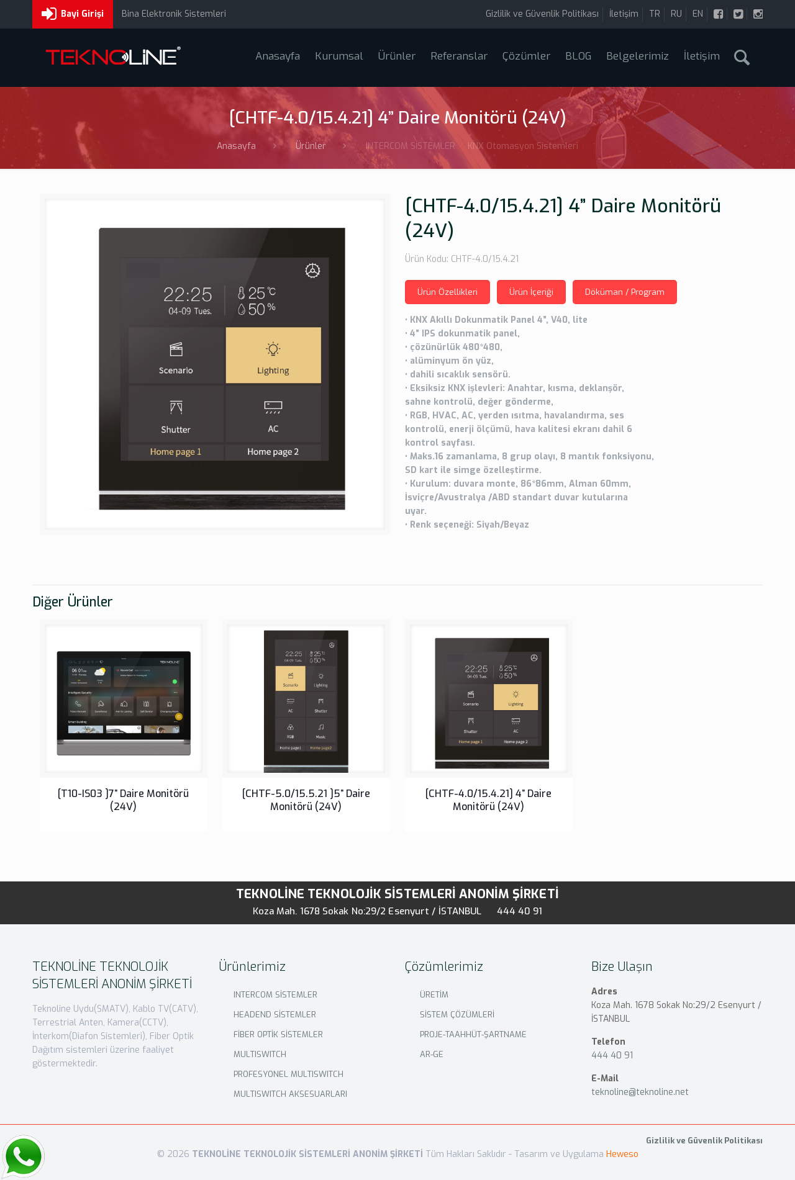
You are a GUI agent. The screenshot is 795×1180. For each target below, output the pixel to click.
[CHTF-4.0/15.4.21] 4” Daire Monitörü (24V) (488, 800)
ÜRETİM (434, 994)
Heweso (622, 1154)
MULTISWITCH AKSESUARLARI (290, 1094)
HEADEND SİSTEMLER (275, 1014)
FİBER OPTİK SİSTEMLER (278, 1034)
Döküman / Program (625, 292)
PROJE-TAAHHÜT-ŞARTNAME (473, 1034)
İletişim (623, 14)
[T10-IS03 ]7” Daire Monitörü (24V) (123, 800)
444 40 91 (520, 911)
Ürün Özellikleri (447, 292)
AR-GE (431, 1054)
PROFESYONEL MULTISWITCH (288, 1074)
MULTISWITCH (260, 1054)
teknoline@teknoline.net (640, 1092)
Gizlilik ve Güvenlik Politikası (542, 14)
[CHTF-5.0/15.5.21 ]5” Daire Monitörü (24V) (306, 800)
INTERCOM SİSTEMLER (275, 994)
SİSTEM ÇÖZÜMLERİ (457, 1014)
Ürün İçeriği (531, 292)
